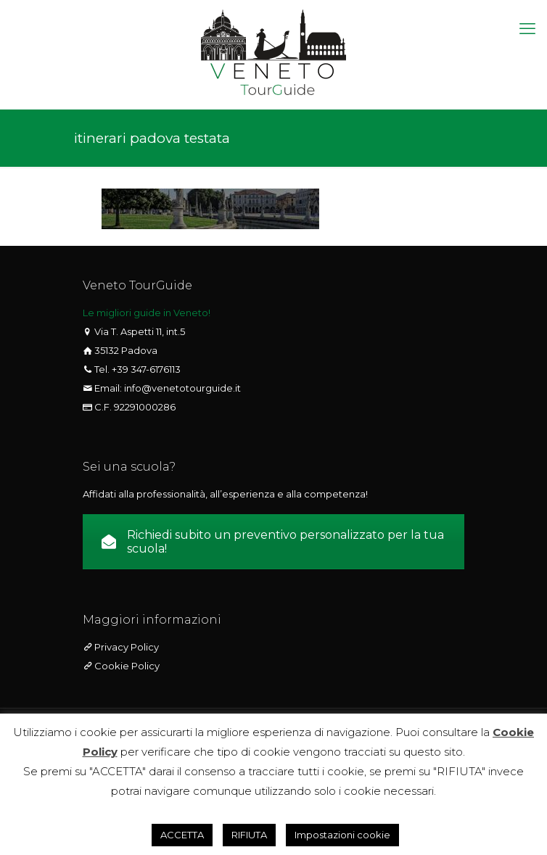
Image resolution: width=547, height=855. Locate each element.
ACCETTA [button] (182, 834)
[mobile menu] (527, 29)
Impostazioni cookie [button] (342, 834)
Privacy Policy (125, 647)
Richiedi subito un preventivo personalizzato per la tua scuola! (273, 541)
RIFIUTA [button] (249, 834)
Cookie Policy (126, 666)
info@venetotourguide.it (182, 388)
